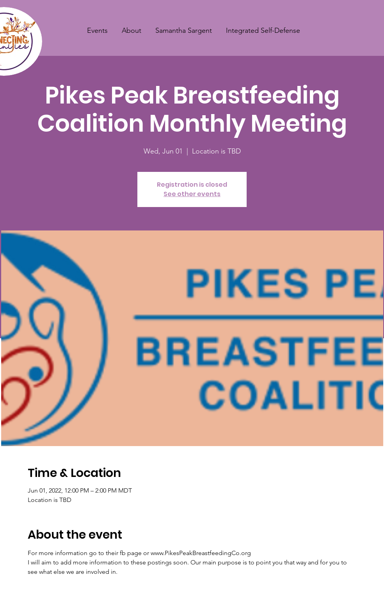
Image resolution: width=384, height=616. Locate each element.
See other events (192, 193)
